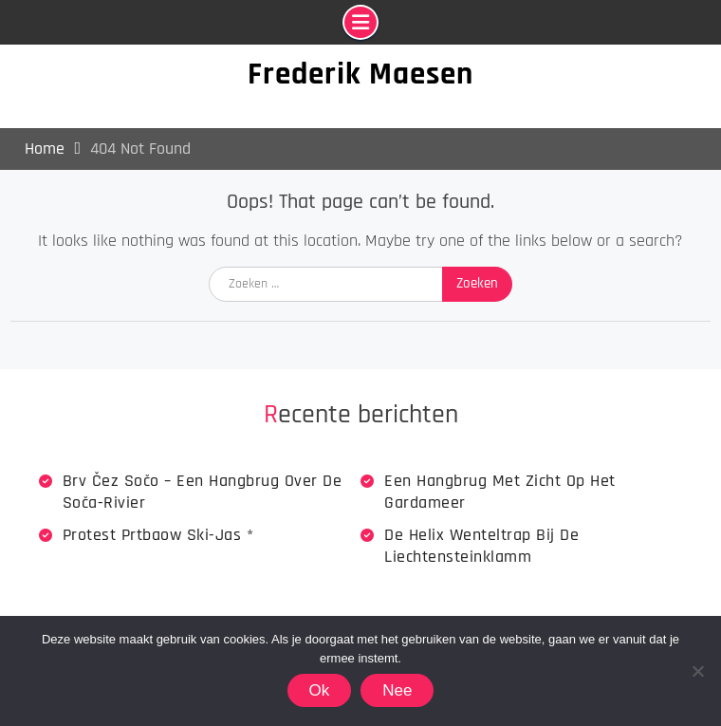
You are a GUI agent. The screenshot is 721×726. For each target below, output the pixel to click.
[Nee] (697, 670)
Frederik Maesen (360, 74)
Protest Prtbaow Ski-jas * (158, 535)
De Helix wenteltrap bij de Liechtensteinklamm (481, 546)
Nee (397, 690)
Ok (319, 690)
